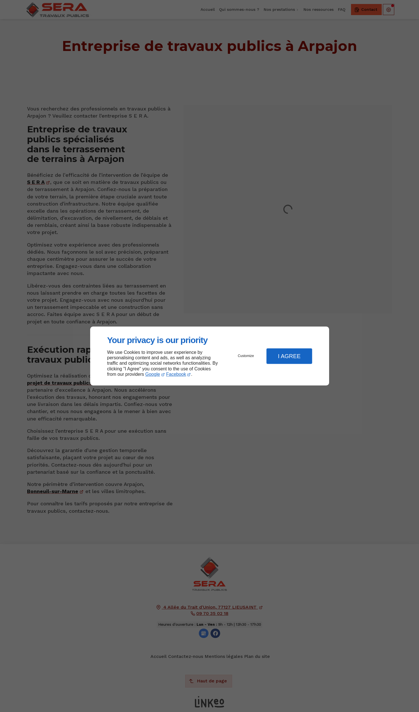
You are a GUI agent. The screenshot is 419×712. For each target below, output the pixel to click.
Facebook (176, 374)
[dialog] (209, 356)
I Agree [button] (289, 356)
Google (152, 374)
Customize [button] (246, 356)
